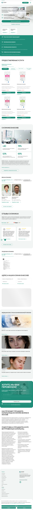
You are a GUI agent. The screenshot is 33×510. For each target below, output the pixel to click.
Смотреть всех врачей (7, 206)
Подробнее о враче (5, 202)
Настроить (24, 507)
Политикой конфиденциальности (15, 404)
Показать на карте (5, 283)
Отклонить (8, 507)
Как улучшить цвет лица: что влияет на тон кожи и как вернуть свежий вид (16, 351)
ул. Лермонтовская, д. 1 (18, 179)
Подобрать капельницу (15, 24)
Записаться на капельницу (16, 21)
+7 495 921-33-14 (20, 281)
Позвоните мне (16, 401)
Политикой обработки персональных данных (17, 503)
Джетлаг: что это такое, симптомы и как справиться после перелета (15, 330)
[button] (5, 240)
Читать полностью (5, 167)
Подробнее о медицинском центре (10, 170)
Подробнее (5, 32)
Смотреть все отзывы (7, 244)
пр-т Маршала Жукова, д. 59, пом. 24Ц (7, 180)
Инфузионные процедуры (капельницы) (7, 65)
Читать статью (4, 334)
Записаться (8, 92)
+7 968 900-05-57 (4, 281)
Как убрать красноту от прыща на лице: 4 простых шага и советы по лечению (16, 372)
